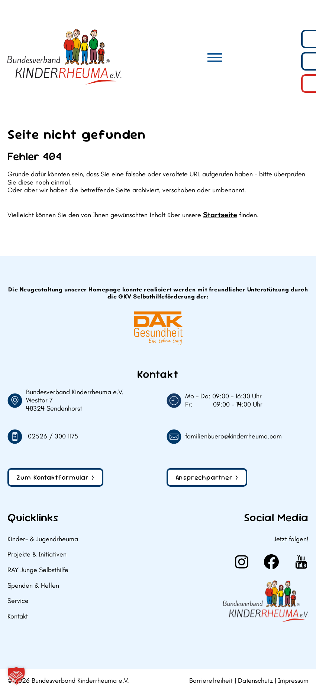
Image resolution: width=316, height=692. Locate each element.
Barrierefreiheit (211, 681)
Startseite (220, 214)
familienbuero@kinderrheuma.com (233, 436)
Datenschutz (255, 681)
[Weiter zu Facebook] (271, 561)
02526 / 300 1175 (53, 436)
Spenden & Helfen (33, 586)
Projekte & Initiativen (37, 554)
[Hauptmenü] (215, 57)
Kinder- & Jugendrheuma (42, 539)
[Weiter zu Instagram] (241, 561)
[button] (16, 675)
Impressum (293, 681)
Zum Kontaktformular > (55, 477)
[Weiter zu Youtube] (301, 561)
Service (18, 601)
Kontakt (17, 616)
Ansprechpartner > (206, 477)
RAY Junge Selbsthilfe (37, 570)
